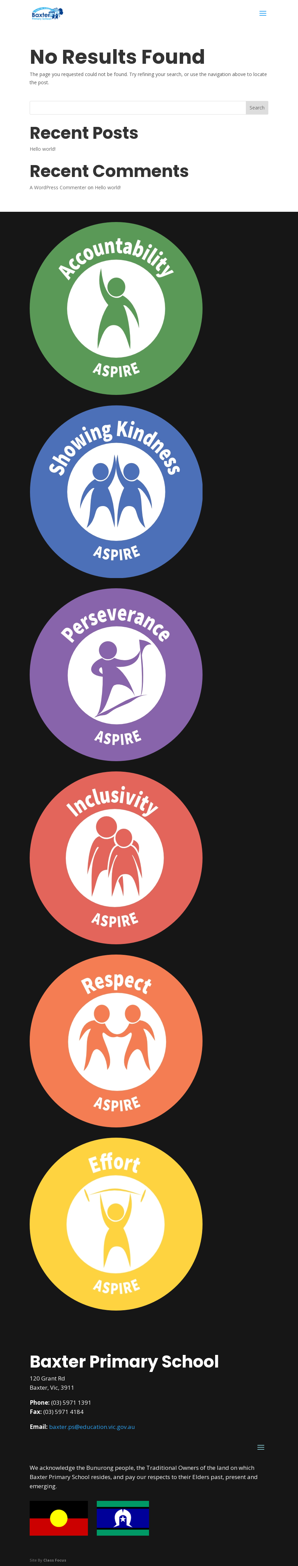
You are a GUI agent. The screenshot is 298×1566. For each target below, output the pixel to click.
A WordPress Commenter (58, 187)
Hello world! (43, 149)
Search (257, 107)
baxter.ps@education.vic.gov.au (92, 1427)
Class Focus (54, 1560)
